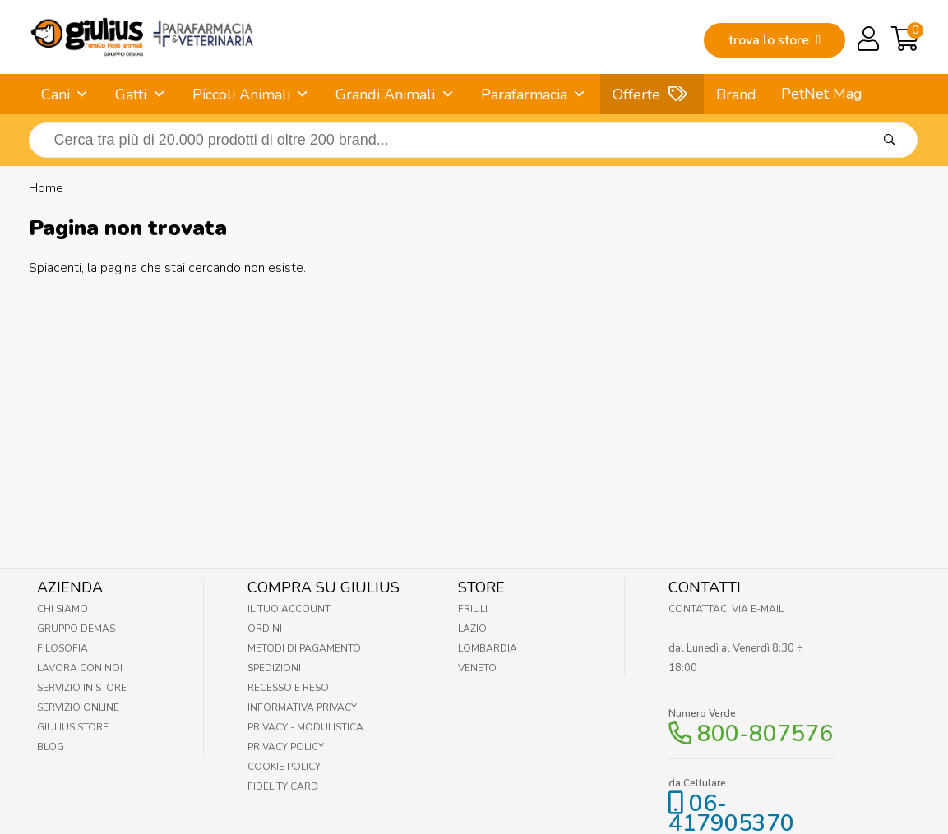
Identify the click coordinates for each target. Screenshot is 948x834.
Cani (55, 94)
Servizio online (78, 707)
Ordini (264, 628)
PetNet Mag (821, 94)
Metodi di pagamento (304, 648)
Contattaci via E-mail (726, 608)
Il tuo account (289, 608)
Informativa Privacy (302, 707)
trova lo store (774, 40)
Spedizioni (274, 668)
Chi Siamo (62, 608)
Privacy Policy (285, 746)
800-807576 (765, 733)
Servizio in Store (82, 687)
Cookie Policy (284, 766)
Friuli (473, 608)
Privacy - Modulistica (305, 727)
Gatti (130, 94)
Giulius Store (73, 727)
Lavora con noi (80, 668)
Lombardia (487, 648)
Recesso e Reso (288, 687)
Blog (50, 746)
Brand (736, 94)
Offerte (636, 94)
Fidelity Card (282, 786)
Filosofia (62, 648)
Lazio (472, 628)
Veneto (477, 668)
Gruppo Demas (76, 628)
